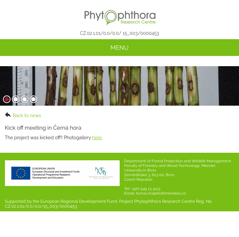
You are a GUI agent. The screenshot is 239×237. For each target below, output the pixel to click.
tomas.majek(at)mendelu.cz (161, 193)
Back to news (23, 115)
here (97, 137)
